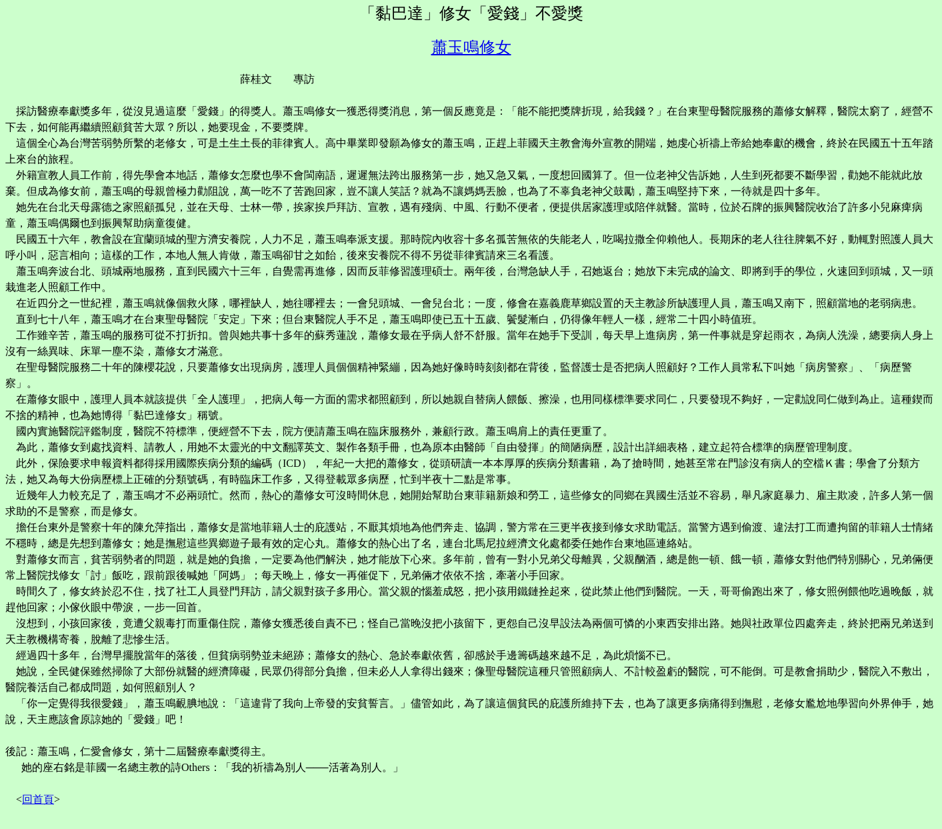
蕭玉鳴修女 (471, 47)
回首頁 (38, 799)
